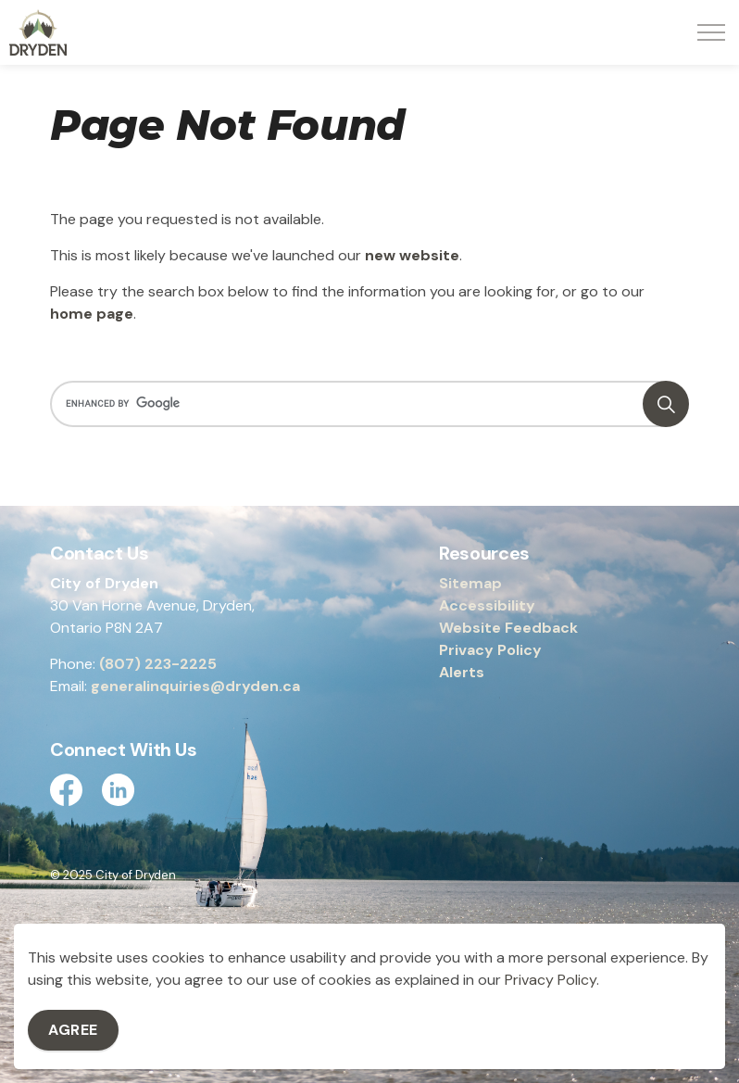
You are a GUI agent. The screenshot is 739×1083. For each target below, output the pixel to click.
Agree (73, 1030)
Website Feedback (508, 627)
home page (91, 313)
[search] (366, 404)
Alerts (461, 672)
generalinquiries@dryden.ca (195, 686)
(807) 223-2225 (158, 664)
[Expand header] (711, 32)
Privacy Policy (490, 650)
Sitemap (470, 583)
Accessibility (487, 605)
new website (412, 255)
